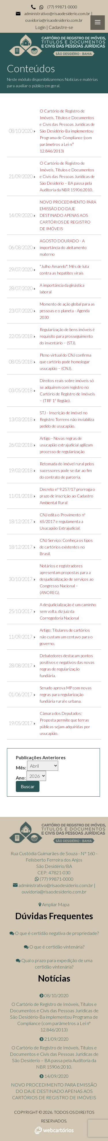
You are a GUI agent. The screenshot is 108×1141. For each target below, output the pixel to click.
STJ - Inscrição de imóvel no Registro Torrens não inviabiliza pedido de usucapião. (67, 419)
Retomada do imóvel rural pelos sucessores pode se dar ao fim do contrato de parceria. (67, 470)
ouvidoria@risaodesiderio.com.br (54, 20)
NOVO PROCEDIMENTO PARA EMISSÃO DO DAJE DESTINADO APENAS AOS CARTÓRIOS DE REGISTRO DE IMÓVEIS (68, 215)
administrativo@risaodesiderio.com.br (57, 13)
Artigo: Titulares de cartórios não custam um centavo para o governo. (66, 637)
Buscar (28, 786)
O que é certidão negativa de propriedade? (54, 933)
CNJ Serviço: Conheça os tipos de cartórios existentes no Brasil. (66, 547)
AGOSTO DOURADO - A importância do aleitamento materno (63, 247)
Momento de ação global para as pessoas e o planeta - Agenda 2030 (67, 310)
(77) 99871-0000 (58, 6)
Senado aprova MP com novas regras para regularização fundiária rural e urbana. (66, 694)
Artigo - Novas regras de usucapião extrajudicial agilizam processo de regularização (66, 445)
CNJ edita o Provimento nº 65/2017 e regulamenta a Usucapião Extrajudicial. (62, 521)
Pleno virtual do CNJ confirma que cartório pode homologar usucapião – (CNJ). (65, 362)
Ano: (21, 777)
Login (40, 27)
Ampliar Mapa (54, 904)
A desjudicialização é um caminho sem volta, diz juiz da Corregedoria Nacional (68, 611)
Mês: (21, 767)
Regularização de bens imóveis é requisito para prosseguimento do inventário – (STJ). (67, 336)
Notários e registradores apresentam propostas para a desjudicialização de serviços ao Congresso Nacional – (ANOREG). (67, 579)
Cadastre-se (61, 27)
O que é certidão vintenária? (54, 946)
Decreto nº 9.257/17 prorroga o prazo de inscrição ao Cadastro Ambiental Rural (67, 496)
